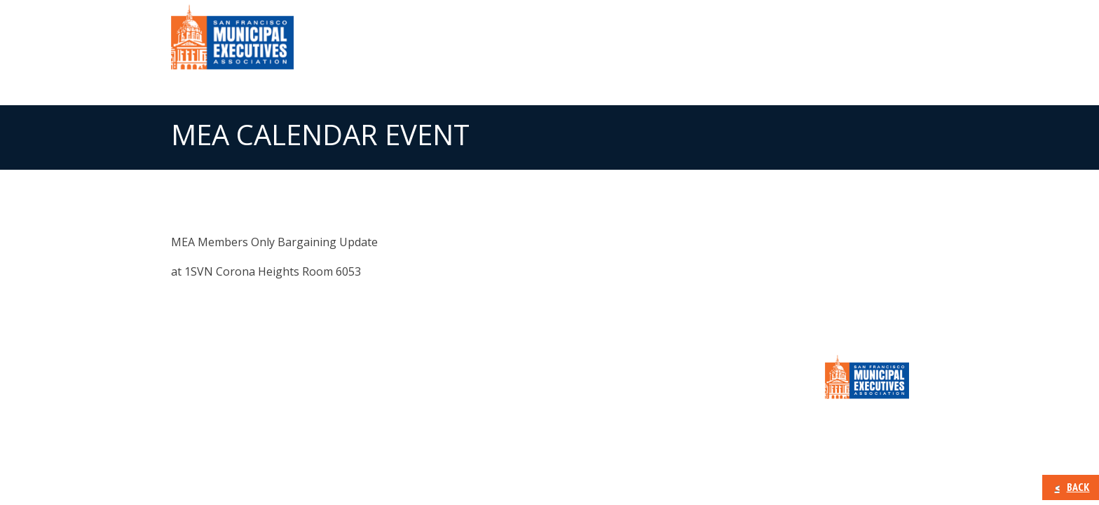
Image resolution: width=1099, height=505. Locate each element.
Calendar (809, 41)
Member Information (640, 41)
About (535, 41)
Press (742, 41)
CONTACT (886, 41)
